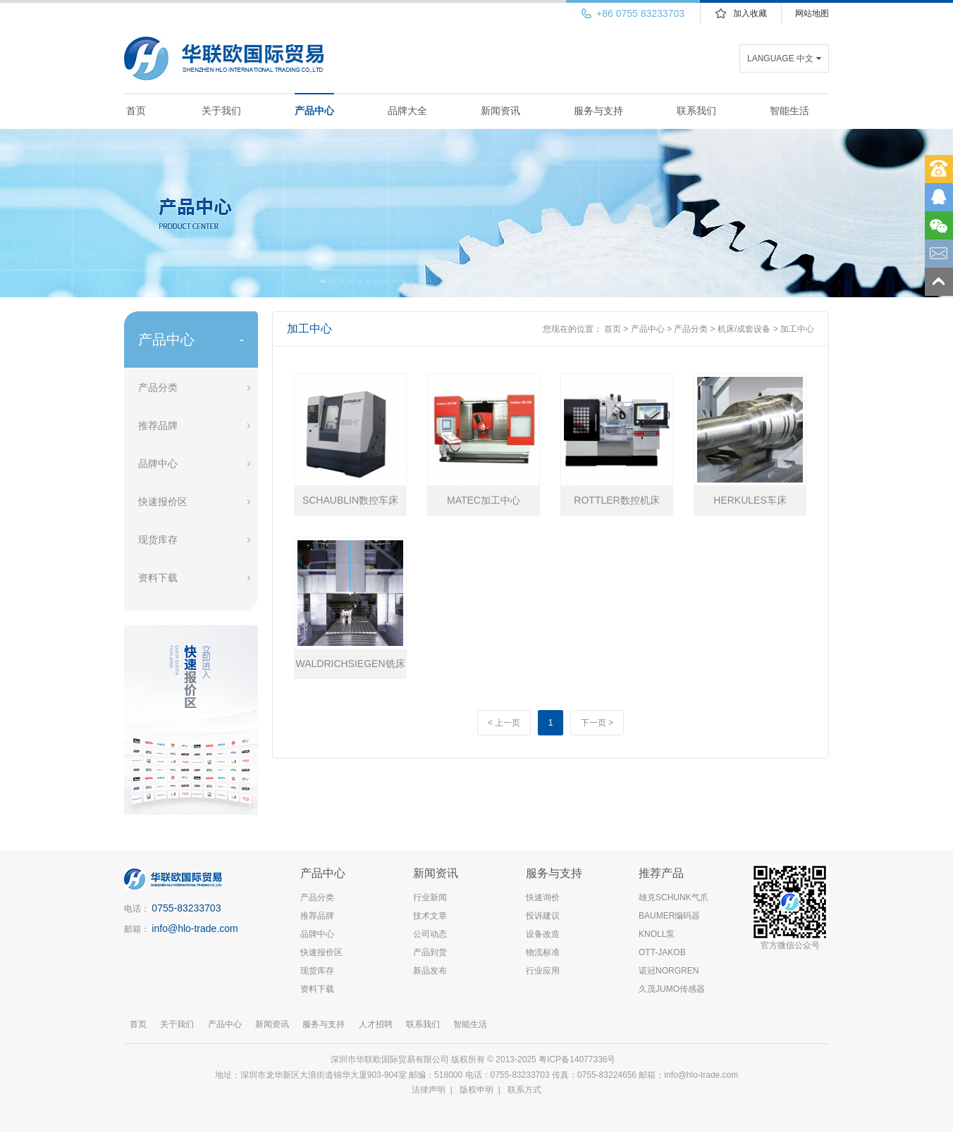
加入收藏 (750, 13)
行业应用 (543, 971)
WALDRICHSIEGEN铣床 (350, 663)
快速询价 (543, 897)
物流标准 (543, 952)
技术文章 (430, 916)
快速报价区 (162, 501)
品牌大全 (407, 110)
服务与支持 (598, 110)
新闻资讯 (500, 110)
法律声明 (428, 1090)
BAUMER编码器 (669, 916)
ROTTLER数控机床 (616, 500)
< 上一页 (504, 723)
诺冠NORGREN (669, 971)
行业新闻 (430, 897)
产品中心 (314, 110)
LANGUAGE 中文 (780, 58)
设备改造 (543, 934)
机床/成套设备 (744, 329)
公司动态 (430, 934)
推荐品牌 (158, 425)
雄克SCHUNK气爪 (673, 897)
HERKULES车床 (749, 500)
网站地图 (812, 13)
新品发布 (430, 971)
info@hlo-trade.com (195, 928)
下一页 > (597, 723)
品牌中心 (158, 463)
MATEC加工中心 (483, 500)
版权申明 (476, 1090)
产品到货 (430, 952)
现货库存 (158, 539)
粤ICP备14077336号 (578, 1059)
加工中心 (797, 329)
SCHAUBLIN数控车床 (350, 500)
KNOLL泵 (657, 934)
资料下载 (158, 577)
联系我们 (696, 110)
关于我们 (221, 110)
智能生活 (789, 110)
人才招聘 (376, 1024)
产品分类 (158, 387)
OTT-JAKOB (662, 952)
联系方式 (524, 1090)
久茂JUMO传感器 (672, 989)
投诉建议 (543, 916)
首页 (136, 110)
